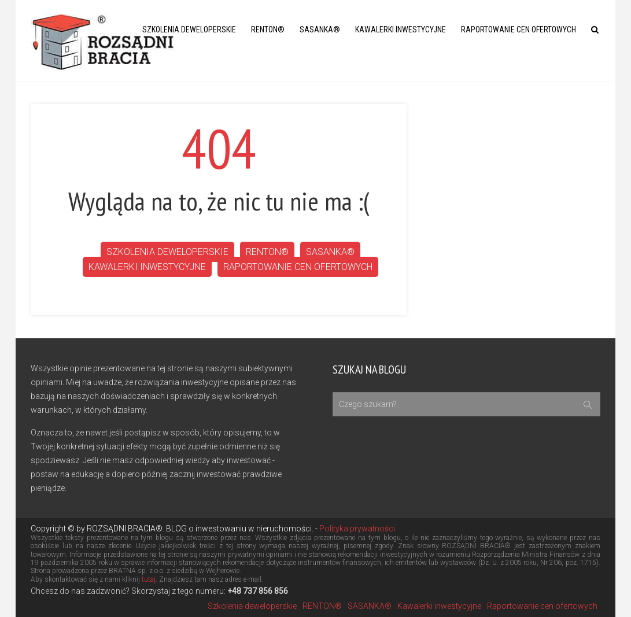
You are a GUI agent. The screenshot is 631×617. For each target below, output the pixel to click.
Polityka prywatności (356, 528)
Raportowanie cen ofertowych (518, 29)
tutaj (149, 579)
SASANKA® (320, 29)
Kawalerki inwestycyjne (400, 29)
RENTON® (268, 29)
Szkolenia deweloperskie (189, 29)
